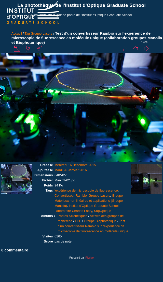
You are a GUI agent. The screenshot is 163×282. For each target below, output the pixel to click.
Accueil (16, 33)
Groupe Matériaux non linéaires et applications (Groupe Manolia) (89, 201)
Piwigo (89, 257)
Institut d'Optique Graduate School (93, 206)
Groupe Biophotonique (100, 221)
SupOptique (102, 211)
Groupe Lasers (41, 33)
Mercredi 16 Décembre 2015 (75, 165)
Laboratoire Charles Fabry (73, 211)
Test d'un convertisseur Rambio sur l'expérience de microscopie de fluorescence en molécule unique (93, 226)
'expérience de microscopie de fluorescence (86, 190)
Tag (27, 33)
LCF (78, 221)
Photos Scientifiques (72, 216)
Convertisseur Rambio (71, 195)
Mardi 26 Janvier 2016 (71, 170)
